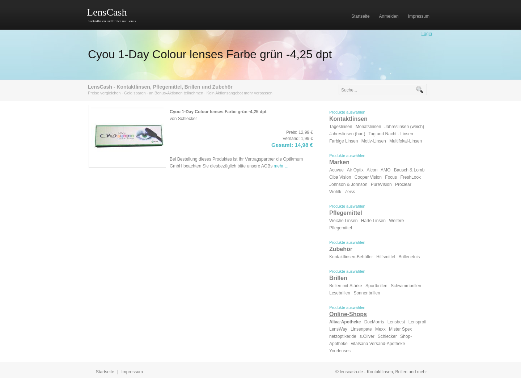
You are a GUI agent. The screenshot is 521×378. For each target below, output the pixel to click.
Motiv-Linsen (373, 141)
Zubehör (340, 249)
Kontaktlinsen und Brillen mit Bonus (112, 21)
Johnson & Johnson (348, 184)
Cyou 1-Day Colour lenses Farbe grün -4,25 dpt (210, 54)
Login (427, 33)
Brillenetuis (409, 256)
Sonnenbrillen (366, 293)
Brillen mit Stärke (345, 285)
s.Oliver (367, 336)
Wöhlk (335, 191)
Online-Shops (348, 314)
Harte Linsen (373, 220)
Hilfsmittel (385, 256)
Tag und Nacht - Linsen (391, 133)
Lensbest (396, 321)
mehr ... (281, 166)
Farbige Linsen (343, 141)
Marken (339, 162)
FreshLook (410, 177)
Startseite (105, 371)
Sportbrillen (376, 285)
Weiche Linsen (343, 220)
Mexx (380, 329)
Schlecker (387, 336)
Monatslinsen (368, 126)
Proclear (403, 184)
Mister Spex (400, 329)
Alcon (372, 170)
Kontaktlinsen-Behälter (351, 256)
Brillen (338, 278)
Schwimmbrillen (406, 285)
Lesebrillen (339, 293)
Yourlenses (340, 350)
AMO (385, 170)
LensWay (338, 329)
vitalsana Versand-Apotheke (378, 343)
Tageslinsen (340, 126)
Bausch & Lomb (409, 170)
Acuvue (336, 170)
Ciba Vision (340, 177)
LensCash (107, 12)
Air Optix (355, 170)
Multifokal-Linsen (405, 141)
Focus (391, 177)
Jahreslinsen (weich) (404, 126)
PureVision (381, 184)
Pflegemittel (345, 213)
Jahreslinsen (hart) (347, 133)
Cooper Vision (368, 177)
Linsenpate (361, 329)
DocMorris (374, 321)
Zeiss (350, 191)
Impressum (132, 371)
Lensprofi (417, 321)
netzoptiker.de (342, 336)
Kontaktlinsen (348, 119)
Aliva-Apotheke (345, 321)
